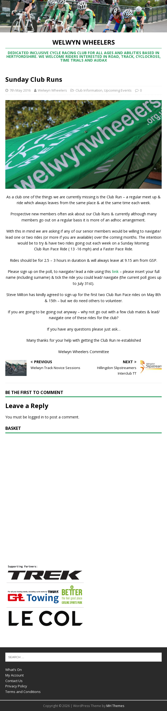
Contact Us (14, 680)
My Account (14, 675)
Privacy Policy (16, 686)
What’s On (13, 669)
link (115, 271)
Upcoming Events (118, 90)
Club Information (89, 90)
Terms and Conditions (23, 691)
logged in (36, 416)
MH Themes (115, 706)
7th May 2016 (20, 90)
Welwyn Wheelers (52, 90)
